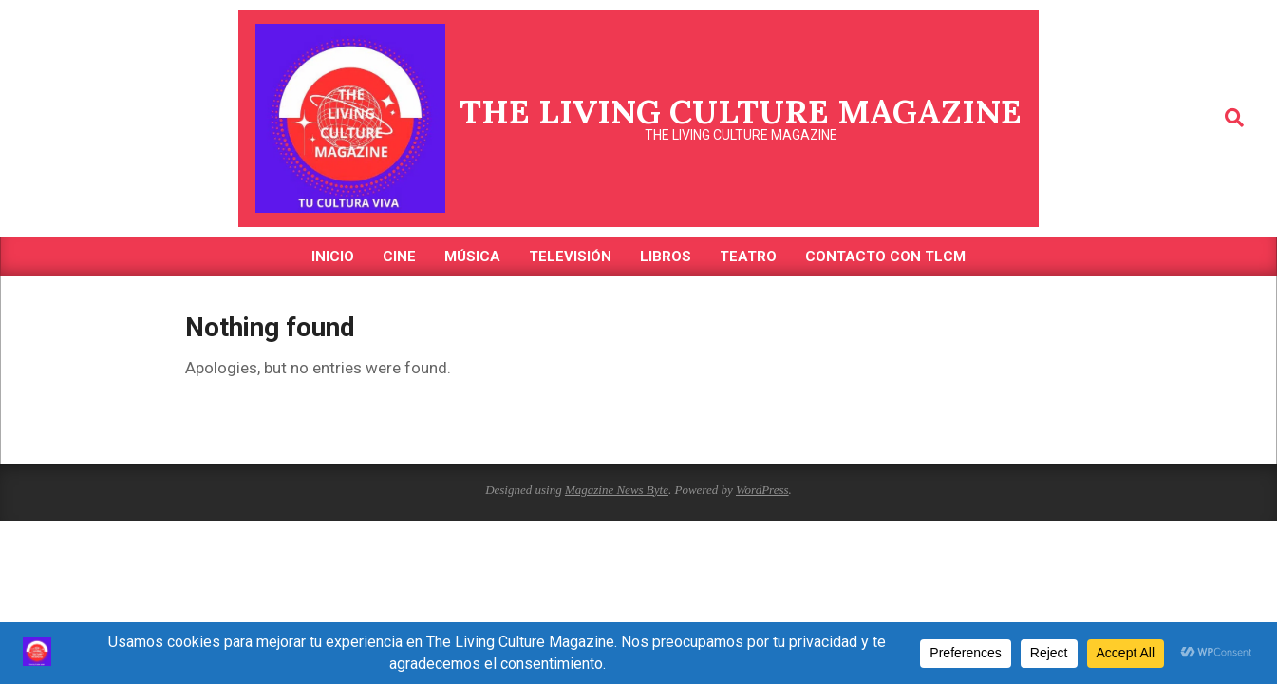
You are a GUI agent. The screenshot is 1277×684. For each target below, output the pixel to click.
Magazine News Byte (616, 490)
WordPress (762, 490)
